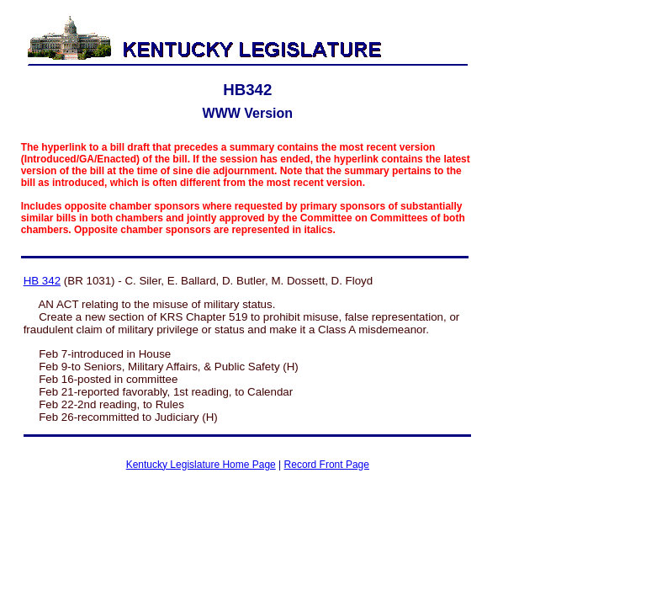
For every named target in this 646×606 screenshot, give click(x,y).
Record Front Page (326, 464)
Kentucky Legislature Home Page (201, 464)
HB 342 (42, 280)
